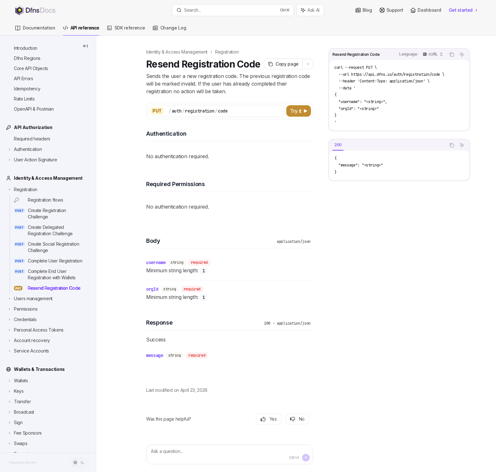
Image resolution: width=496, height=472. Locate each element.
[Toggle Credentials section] (21, 319)
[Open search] (233, 10)
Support (391, 10)
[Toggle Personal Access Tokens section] (35, 330)
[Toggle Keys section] (15, 391)
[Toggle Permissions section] (22, 309)
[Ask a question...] (229, 454)
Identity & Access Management (177, 52)
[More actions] (307, 64)
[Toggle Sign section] (15, 422)
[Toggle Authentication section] (24, 149)
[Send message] (306, 458)
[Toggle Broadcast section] (20, 412)
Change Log (169, 30)
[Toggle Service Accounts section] (28, 351)
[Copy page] (283, 64)
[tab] (338, 145)
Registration (227, 52)
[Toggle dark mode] (79, 462)
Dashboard (426, 10)
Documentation (35, 30)
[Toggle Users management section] (29, 299)
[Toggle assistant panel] (310, 10)
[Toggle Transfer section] (18, 402)
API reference (81, 30)
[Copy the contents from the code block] (452, 54)
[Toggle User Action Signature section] (32, 160)
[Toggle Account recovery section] (28, 340)
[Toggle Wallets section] (17, 381)
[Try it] (298, 111)
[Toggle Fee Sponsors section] (24, 433)
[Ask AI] (462, 54)
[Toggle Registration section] (22, 189)
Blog (364, 10)
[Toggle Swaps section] (17, 443)
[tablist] (387, 145)
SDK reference (126, 30)
